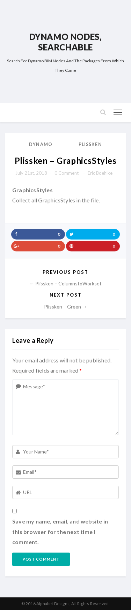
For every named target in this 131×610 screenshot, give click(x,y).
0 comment (66, 173)
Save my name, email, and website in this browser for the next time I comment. (60, 531)
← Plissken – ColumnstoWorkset (65, 283)
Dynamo (40, 144)
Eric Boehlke (100, 173)
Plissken (90, 144)
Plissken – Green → (65, 307)
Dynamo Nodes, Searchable (65, 42)
